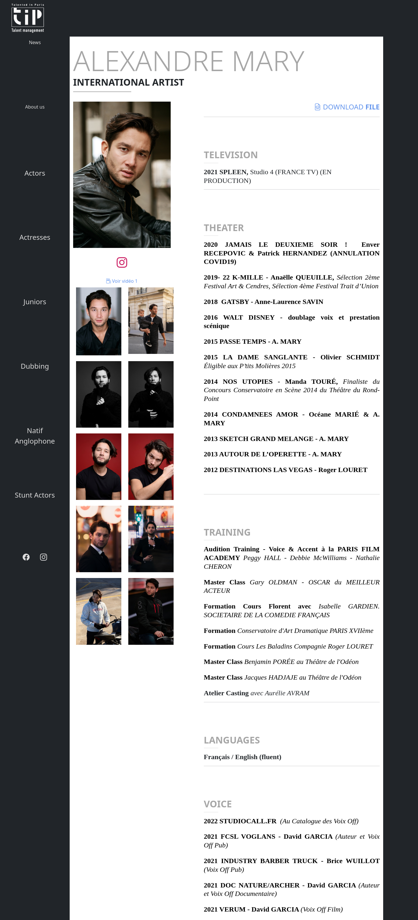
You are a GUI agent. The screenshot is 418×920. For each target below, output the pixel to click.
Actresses (35, 237)
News (35, 42)
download (347, 106)
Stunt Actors (35, 495)
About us (34, 107)
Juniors (35, 301)
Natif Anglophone (35, 436)
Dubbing (35, 366)
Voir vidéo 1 (122, 281)
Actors (34, 173)
